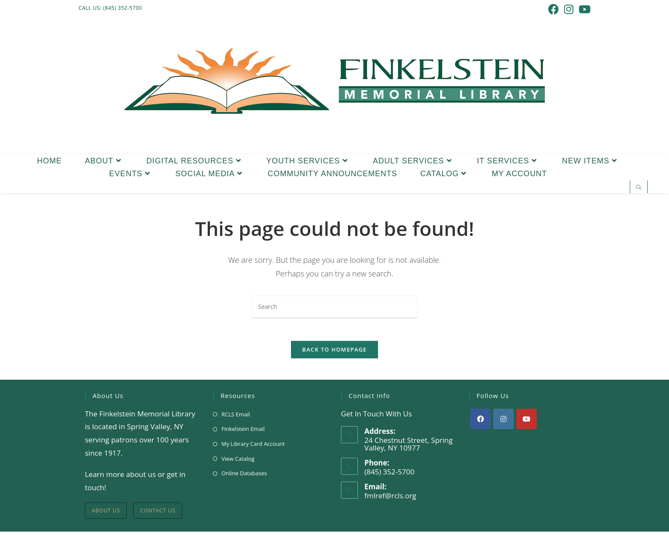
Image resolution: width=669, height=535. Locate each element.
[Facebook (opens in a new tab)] (553, 9)
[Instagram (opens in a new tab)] (568, 9)
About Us (106, 514)
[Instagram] (503, 422)
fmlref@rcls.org (390, 499)
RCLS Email (235, 418)
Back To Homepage (334, 353)
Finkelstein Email (243, 432)
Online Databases (244, 476)
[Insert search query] (334, 307)
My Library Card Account (253, 447)
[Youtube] (526, 422)
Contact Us (157, 514)
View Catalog (237, 462)
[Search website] (639, 187)
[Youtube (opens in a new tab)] (583, 9)
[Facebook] (480, 422)
